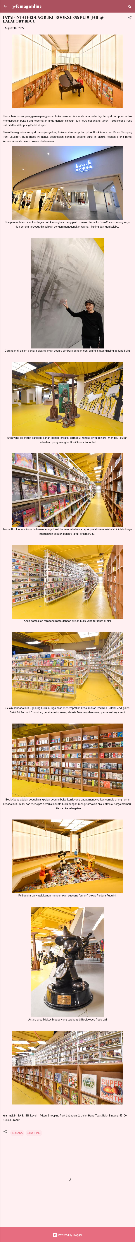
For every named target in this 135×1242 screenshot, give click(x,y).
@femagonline (27, 6)
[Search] (130, 7)
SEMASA (17, 1133)
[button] (130, 18)
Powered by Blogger (67, 1235)
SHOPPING (34, 1133)
